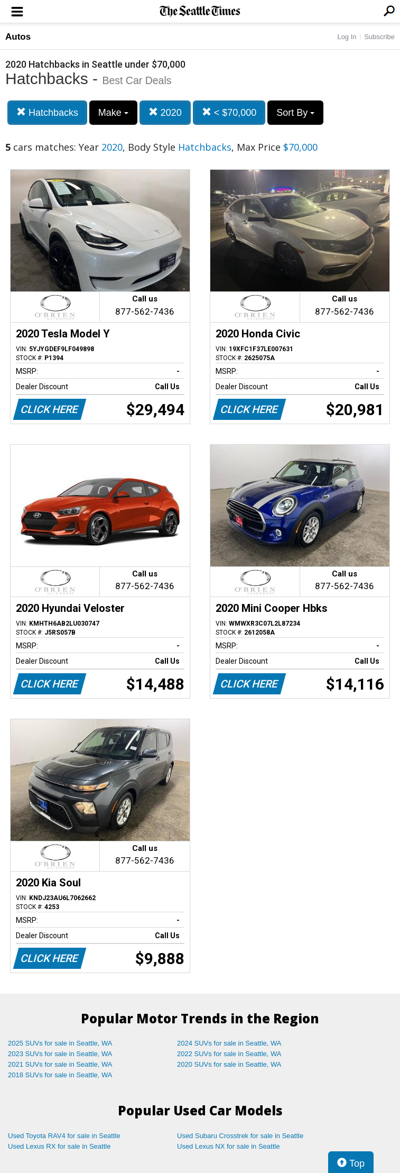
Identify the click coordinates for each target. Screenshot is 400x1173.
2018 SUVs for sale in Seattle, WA (60, 1075)
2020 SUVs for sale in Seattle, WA (229, 1064)
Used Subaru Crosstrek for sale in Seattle (240, 1136)
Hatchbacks (47, 112)
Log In (346, 37)
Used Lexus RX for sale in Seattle (59, 1146)
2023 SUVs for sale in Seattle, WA (60, 1054)
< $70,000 (229, 112)
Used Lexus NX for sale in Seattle (228, 1146)
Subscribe (379, 37)
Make (113, 112)
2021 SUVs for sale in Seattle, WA (60, 1064)
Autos (18, 37)
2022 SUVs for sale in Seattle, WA (229, 1054)
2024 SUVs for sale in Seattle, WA (229, 1043)
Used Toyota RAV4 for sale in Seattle (64, 1136)
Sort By (295, 112)
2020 (165, 112)
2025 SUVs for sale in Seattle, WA (60, 1043)
